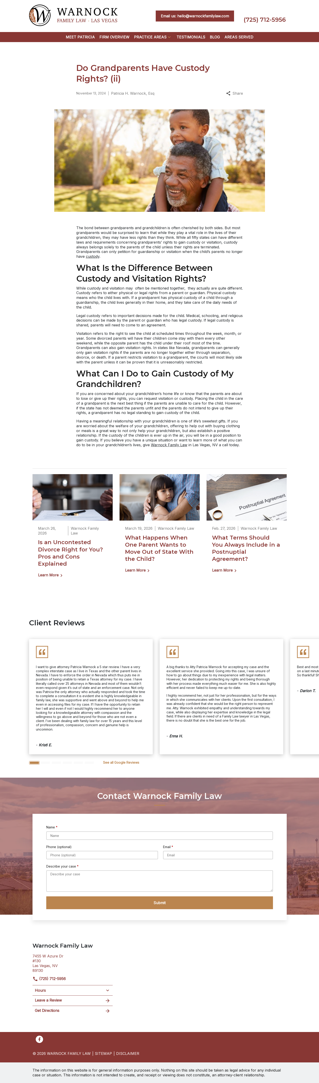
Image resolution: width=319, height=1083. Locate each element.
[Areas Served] (238, 37)
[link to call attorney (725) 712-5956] (265, 16)
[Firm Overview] (114, 37)
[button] (169, 37)
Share (234, 93)
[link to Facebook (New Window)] (39, 1039)
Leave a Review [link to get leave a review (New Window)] (72, 1000)
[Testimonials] (191, 37)
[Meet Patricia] (80, 37)
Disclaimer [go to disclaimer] (127, 1053)
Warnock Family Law (169, 445)
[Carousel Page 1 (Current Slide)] (34, 763)
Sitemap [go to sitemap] (103, 1053)
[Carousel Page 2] (45, 763)
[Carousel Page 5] (78, 763)
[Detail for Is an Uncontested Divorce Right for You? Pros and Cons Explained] (73, 529)
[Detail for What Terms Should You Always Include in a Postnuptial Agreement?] (247, 526)
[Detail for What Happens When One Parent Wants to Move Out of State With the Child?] (160, 526)
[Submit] (159, 902)
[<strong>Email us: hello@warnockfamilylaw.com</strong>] (195, 16)
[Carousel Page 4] (67, 763)
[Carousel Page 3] (56, 763)
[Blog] (215, 37)
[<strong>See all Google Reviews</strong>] (121, 762)
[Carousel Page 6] (89, 763)
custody (92, 256)
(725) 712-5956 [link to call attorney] (49, 978)
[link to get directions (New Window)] (73, 962)
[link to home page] (73, 15)
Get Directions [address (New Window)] (72, 1011)
